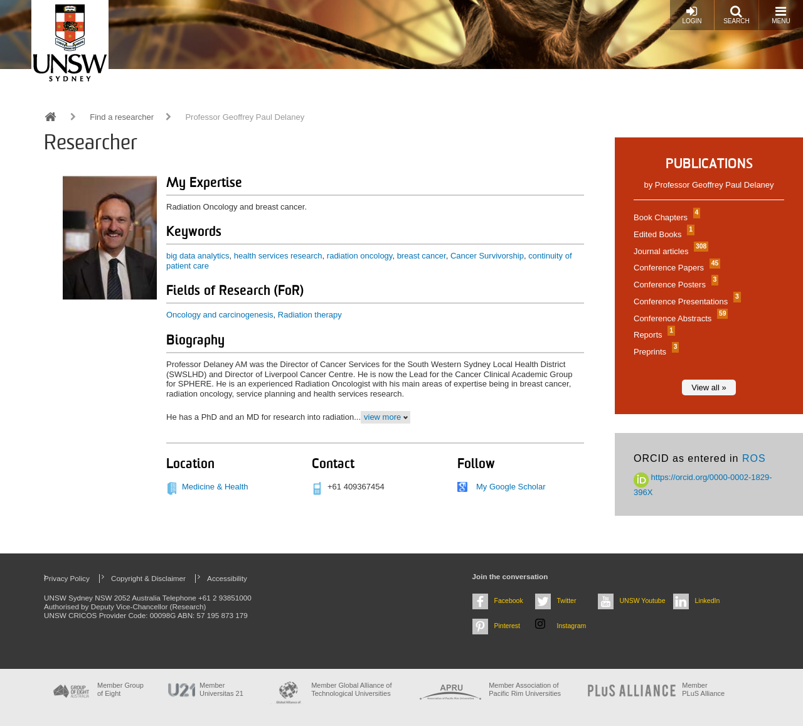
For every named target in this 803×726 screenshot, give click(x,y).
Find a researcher (122, 117)
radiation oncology (360, 255)
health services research (278, 255)
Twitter (567, 600)
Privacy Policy (67, 578)
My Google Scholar (511, 486)
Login (691, 14)
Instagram (572, 625)
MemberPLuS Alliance (703, 689)
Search (736, 14)
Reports (653, 334)
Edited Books (662, 234)
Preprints (655, 351)
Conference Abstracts (679, 318)
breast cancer (421, 255)
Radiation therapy (310, 314)
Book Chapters (665, 217)
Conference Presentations (686, 301)
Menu (781, 14)
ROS (754, 458)
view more (382, 417)
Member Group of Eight (120, 689)
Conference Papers (675, 267)
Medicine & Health (215, 486)
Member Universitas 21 (221, 689)
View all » (708, 387)
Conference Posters (674, 284)
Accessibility (227, 578)
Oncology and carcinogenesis (220, 314)
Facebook (508, 600)
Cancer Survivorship (487, 255)
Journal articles (669, 251)
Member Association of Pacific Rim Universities (525, 689)
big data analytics (197, 255)
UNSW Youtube (643, 600)
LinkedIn (707, 600)
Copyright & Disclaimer (148, 578)
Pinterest (507, 625)
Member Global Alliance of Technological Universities (351, 689)
